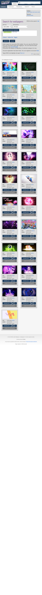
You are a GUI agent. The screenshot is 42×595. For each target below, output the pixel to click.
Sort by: (5, 24)
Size (3, 72)
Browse (3, 6)
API (35, 3)
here (38, 50)
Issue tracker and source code (33, 12)
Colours (5, 37)
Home (15, 3)
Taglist (15, 37)
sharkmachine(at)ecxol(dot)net (31, 341)
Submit (27, 6)
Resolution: (16, 24)
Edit (15, 78)
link (38, 21)
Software (21, 3)
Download (7, 77)
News (33, 6)
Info (12, 78)
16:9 (13, 72)
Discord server (30, 15)
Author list (10, 37)
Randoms (19, 6)
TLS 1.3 (22, 53)
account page (14, 46)
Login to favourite (10, 80)
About (29, 3)
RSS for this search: (32, 21)
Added (3, 73)
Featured (11, 6)
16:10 (33, 230)
